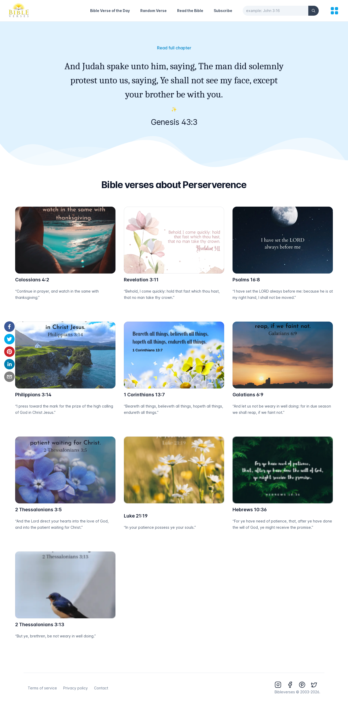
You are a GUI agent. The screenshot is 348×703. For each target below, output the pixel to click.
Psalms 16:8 (246, 279)
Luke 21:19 (136, 516)
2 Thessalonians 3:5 (38, 509)
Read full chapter (174, 47)
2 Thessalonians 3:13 (39, 624)
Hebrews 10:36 (250, 509)
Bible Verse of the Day (110, 10)
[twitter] (9, 339)
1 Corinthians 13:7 (144, 394)
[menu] (334, 10)
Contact (101, 688)
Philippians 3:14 (33, 394)
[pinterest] (9, 351)
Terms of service (42, 688)
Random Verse (153, 10)
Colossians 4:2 (32, 279)
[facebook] (9, 326)
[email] (9, 376)
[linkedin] (9, 364)
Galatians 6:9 (248, 394)
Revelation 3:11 (141, 279)
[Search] (313, 11)
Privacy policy (75, 688)
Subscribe (223, 10)
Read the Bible (190, 10)
